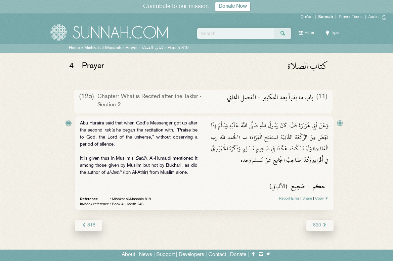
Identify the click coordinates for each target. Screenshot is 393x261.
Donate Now (233, 6)
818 (88, 225)
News (145, 254)
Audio (373, 16)
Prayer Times (350, 16)
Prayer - (144, 48)
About (128, 254)
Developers (191, 254)
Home (74, 48)
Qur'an (307, 16)
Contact (217, 254)
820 (320, 225)
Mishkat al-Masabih (102, 48)
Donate (238, 254)
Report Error (289, 198)
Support (165, 254)
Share (307, 198)
